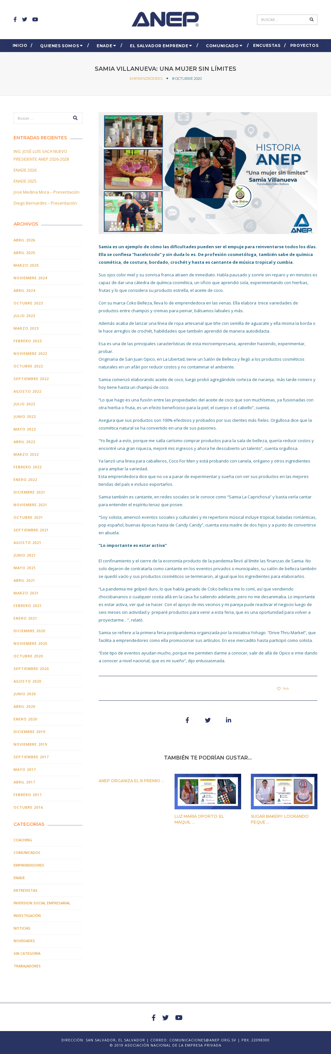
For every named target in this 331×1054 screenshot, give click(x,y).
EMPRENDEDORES (146, 78)
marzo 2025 (26, 265)
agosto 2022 (27, 391)
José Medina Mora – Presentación (47, 192)
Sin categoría (27, 953)
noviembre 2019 (30, 744)
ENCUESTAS (266, 45)
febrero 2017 (28, 794)
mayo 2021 (25, 567)
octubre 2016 (28, 807)
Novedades (24, 940)
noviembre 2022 (30, 353)
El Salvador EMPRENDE (159, 45)
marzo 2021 (26, 593)
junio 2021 (25, 555)
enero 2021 (25, 618)
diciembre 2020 (29, 630)
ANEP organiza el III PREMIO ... (131, 780)
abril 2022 (24, 441)
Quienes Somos (59, 45)
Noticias (22, 928)
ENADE (104, 45)
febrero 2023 (28, 340)
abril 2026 (24, 240)
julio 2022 (24, 403)
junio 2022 (25, 416)
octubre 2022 (28, 366)
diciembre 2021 (29, 492)
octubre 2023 (28, 303)
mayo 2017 (25, 769)
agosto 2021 (27, 542)
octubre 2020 (28, 656)
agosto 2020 (27, 681)
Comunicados (27, 852)
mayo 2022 (25, 429)
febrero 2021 (28, 605)
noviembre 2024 (30, 277)
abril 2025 (24, 252)
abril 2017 (24, 782)
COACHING (23, 839)
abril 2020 (24, 706)
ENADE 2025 (25, 181)
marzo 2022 (26, 454)
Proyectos (304, 45)
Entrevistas (25, 890)
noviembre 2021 (30, 504)
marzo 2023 (26, 328)
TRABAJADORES (27, 966)
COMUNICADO (222, 45)
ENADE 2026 (25, 170)
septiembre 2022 (31, 378)
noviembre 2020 (30, 643)
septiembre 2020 (31, 668)
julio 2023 (24, 315)
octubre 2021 (28, 517)
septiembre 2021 (31, 529)
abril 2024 (24, 290)
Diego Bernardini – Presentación (45, 203)
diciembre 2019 (29, 731)
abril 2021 (24, 580)
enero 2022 (25, 479)
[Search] (282, 20)
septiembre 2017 (31, 756)
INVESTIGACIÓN (27, 915)
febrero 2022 (28, 466)
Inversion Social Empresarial (42, 902)
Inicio (20, 45)
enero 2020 (25, 719)
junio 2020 (25, 693)
